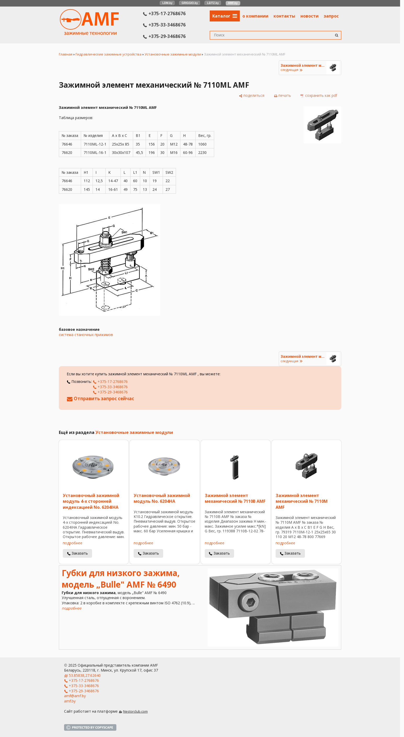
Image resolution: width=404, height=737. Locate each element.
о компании (255, 16)
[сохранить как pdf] (318, 95)
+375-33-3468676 (164, 25)
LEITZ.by (213, 2)
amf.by (70, 701)
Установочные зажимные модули (173, 54)
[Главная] (89, 33)
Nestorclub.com (135, 711)
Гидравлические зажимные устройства (108, 54)
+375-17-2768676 (164, 13)
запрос (331, 16)
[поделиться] (252, 95)
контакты (284, 16)
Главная (65, 54)
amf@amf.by (75, 695)
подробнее (72, 542)
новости (309, 16)
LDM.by (167, 2)
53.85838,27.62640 (85, 675)
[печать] (282, 95)
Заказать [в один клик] (80, 553)
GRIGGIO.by (190, 2)
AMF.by (233, 2)
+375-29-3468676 (164, 36)
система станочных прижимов (86, 334)
